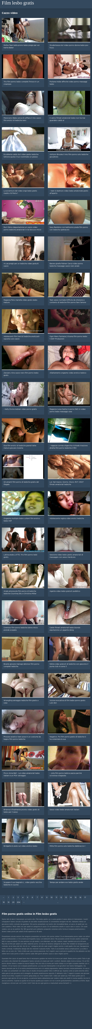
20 (13, 902)
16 (80, 897)
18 (4, 902)
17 (85, 897)
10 (51, 897)
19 (8, 902)
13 (66, 897)
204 (18, 902)
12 (61, 897)
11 (56, 897)
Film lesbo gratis (18, 3)
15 (75, 897)
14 (71, 897)
